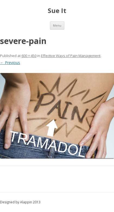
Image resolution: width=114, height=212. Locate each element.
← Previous (10, 62)
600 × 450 (28, 55)
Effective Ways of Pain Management (70, 55)
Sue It (57, 11)
